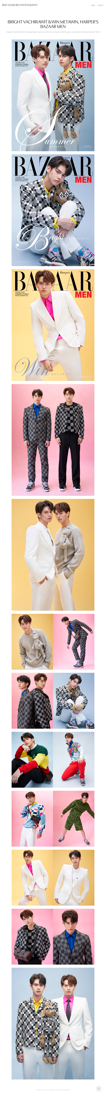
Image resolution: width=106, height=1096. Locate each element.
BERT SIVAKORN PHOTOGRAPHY (20, 5)
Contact (100, 5)
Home (93, 5)
